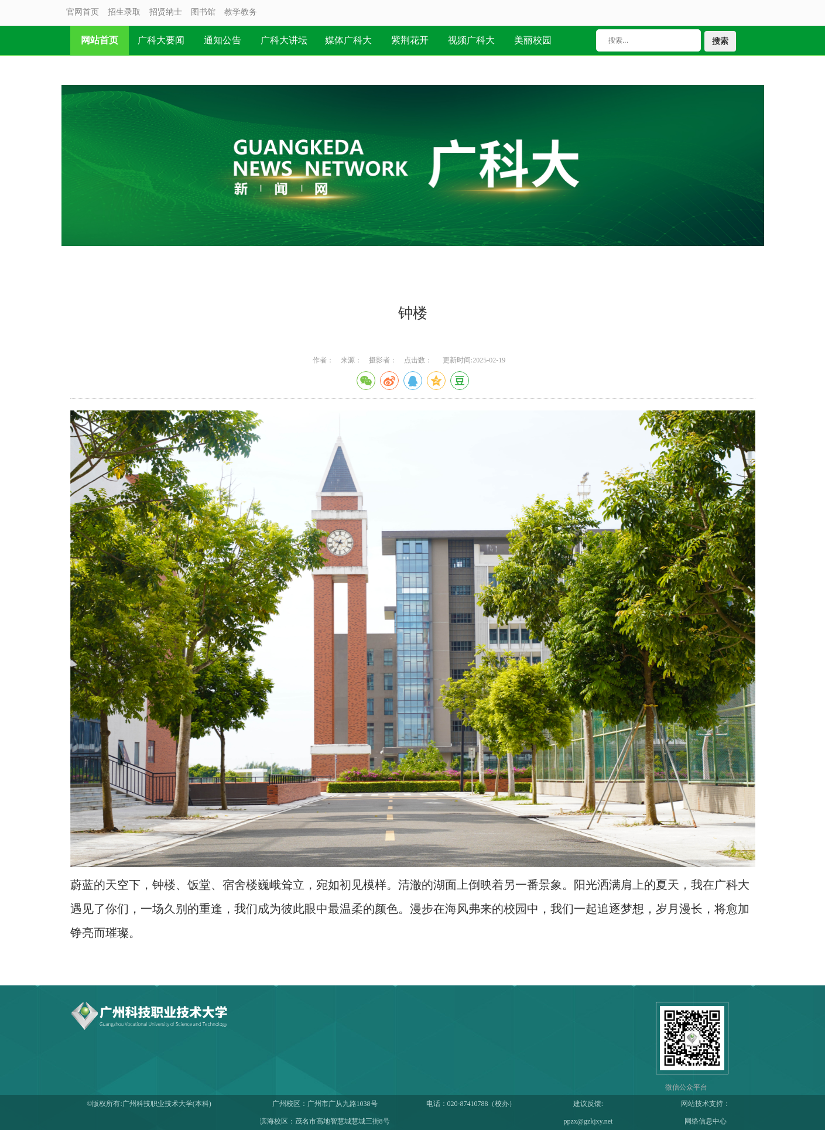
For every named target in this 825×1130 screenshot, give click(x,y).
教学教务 (240, 12)
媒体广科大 (348, 40)
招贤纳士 (165, 12)
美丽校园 (533, 40)
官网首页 (82, 12)
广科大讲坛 (284, 40)
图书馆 (203, 12)
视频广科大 (471, 40)
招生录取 (124, 12)
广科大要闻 (161, 40)
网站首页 (99, 40)
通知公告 (222, 40)
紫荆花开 (410, 40)
